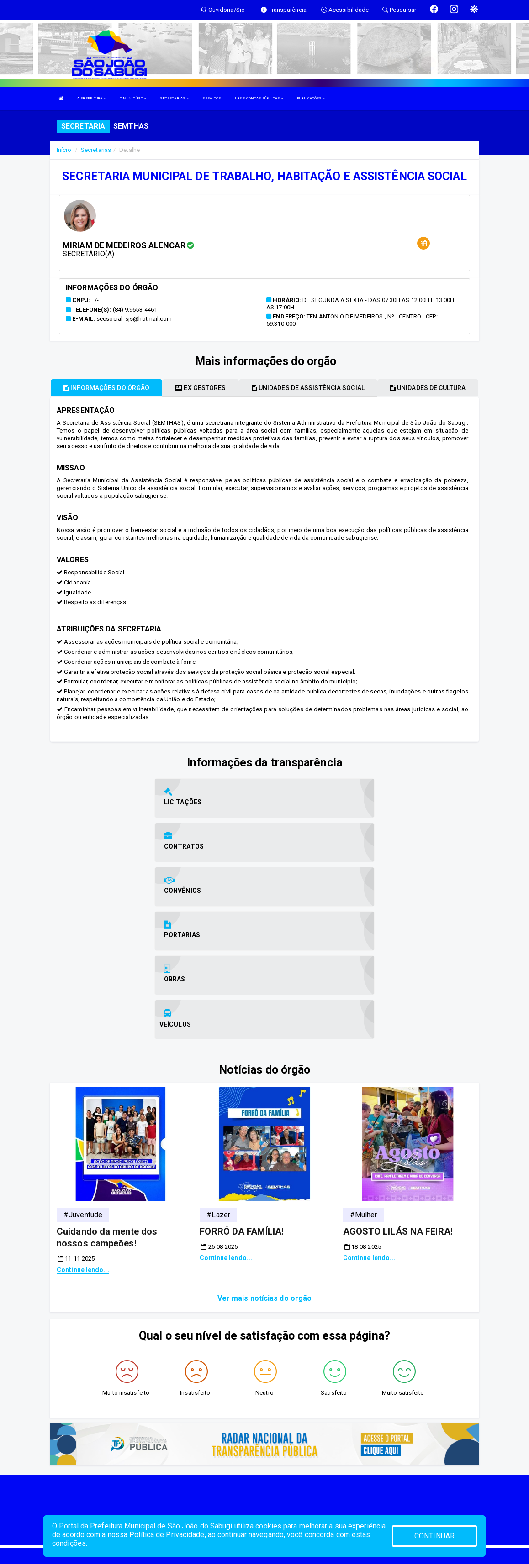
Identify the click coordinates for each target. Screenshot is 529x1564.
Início (64, 149)
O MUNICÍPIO (133, 98)
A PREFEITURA (91, 98)
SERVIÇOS (211, 98)
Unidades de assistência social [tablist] (308, 387)
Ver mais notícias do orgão (264, 1165)
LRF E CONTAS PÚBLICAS (259, 98)
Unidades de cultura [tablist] (428, 387)
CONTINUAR (434, 1536)
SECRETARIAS (174, 98)
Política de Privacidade (166, 1534)
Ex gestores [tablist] (200, 387)
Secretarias (96, 149)
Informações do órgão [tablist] (106, 387)
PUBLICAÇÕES (311, 98)
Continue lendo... (83, 1137)
